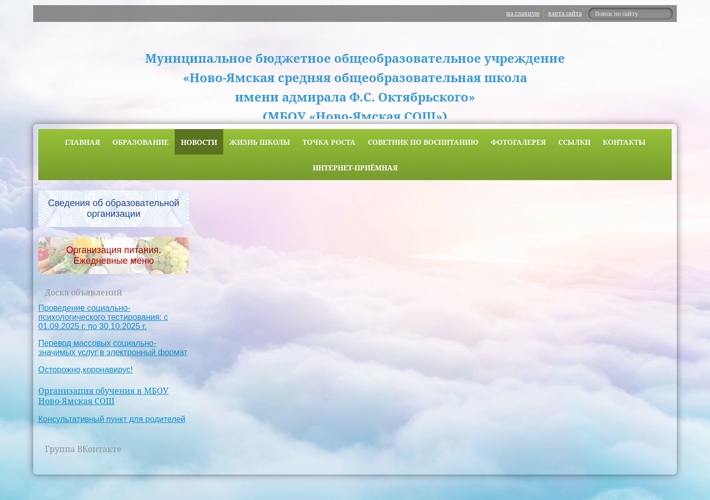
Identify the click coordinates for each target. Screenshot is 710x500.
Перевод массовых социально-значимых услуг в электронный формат (112, 348)
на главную (522, 13)
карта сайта (565, 13)
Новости (199, 142)
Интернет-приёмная (355, 167)
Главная (82, 142)
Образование (140, 142)
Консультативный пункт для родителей (111, 419)
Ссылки (574, 142)
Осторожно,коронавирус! (85, 369)
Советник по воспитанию (423, 142)
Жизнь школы (259, 142)
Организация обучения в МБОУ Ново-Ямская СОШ (103, 396)
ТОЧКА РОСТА (329, 142)
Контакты (624, 142)
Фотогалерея (518, 142)
